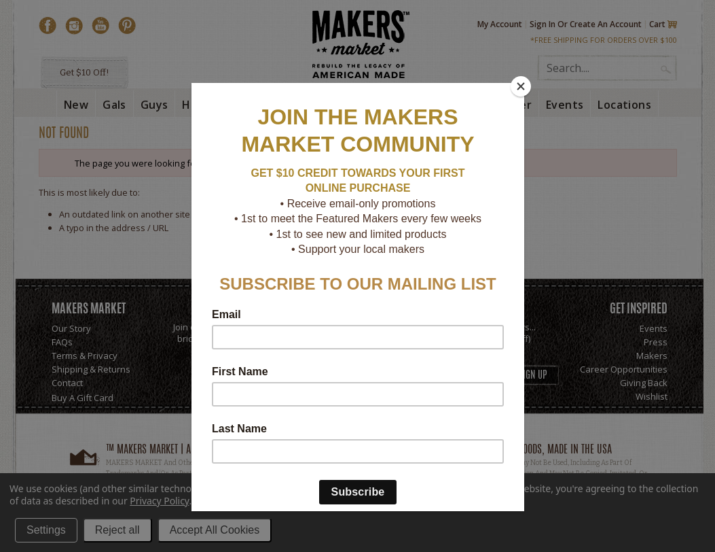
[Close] (521, 86)
